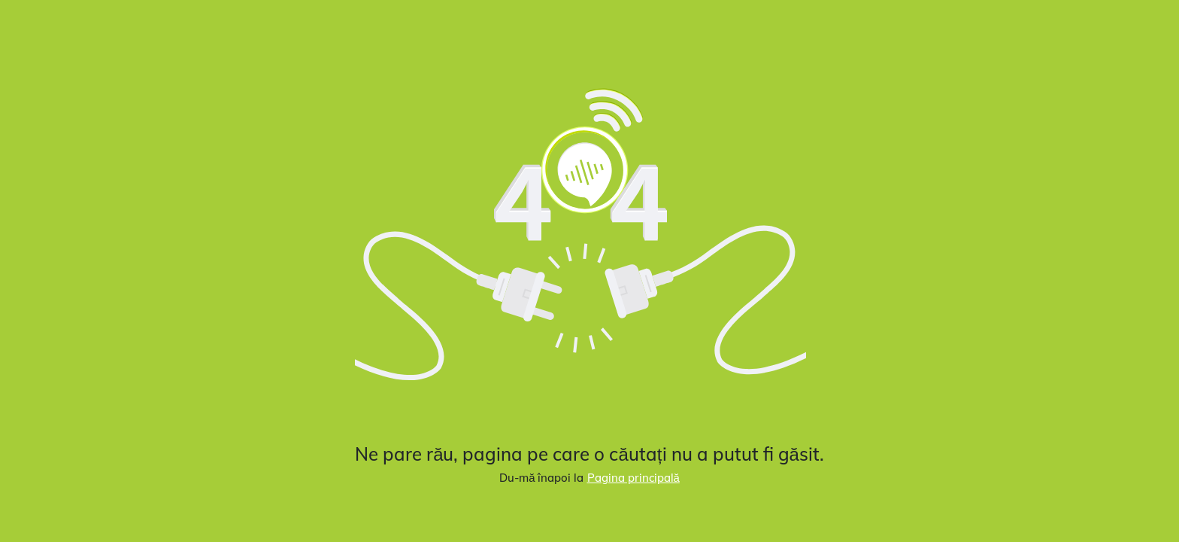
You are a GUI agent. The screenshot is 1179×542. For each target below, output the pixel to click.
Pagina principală (633, 477)
